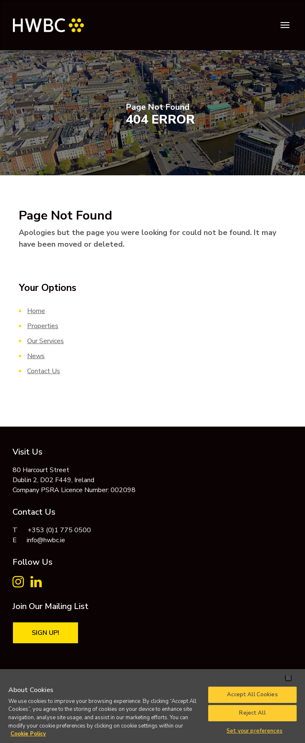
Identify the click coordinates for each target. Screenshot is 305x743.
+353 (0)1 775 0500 (59, 530)
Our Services (45, 341)
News (36, 356)
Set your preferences (254, 731)
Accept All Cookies (252, 694)
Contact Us (43, 371)
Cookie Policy (28, 734)
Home (36, 311)
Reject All (252, 713)
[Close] (288, 677)
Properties (42, 326)
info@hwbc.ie (46, 540)
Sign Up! (45, 632)
